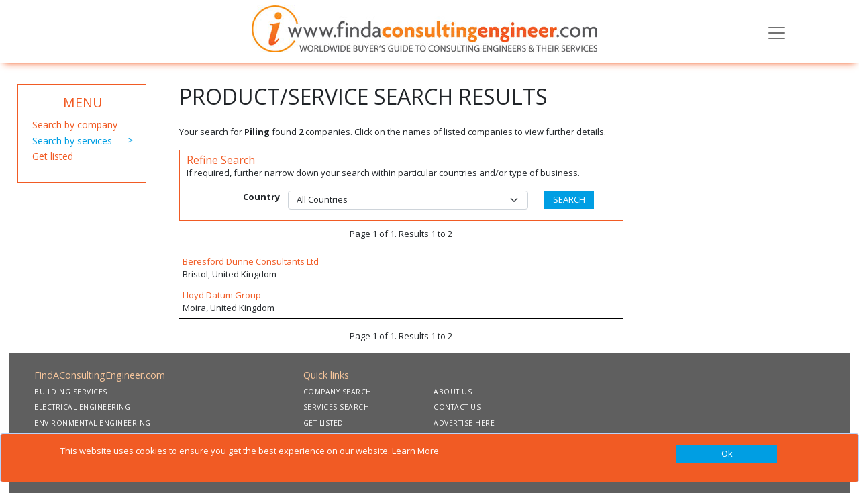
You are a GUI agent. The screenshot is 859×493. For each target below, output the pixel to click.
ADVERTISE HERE (464, 423)
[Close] (726, 454)
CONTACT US (457, 407)
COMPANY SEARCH (337, 391)
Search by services (72, 140)
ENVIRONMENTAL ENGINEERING (92, 423)
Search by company (74, 124)
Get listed (52, 156)
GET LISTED (323, 423)
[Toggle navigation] (776, 31)
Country (261, 197)
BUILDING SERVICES (70, 391)
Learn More (415, 451)
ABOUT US (453, 391)
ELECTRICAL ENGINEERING (82, 407)
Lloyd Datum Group (222, 295)
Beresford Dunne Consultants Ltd (251, 261)
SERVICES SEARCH (336, 407)
